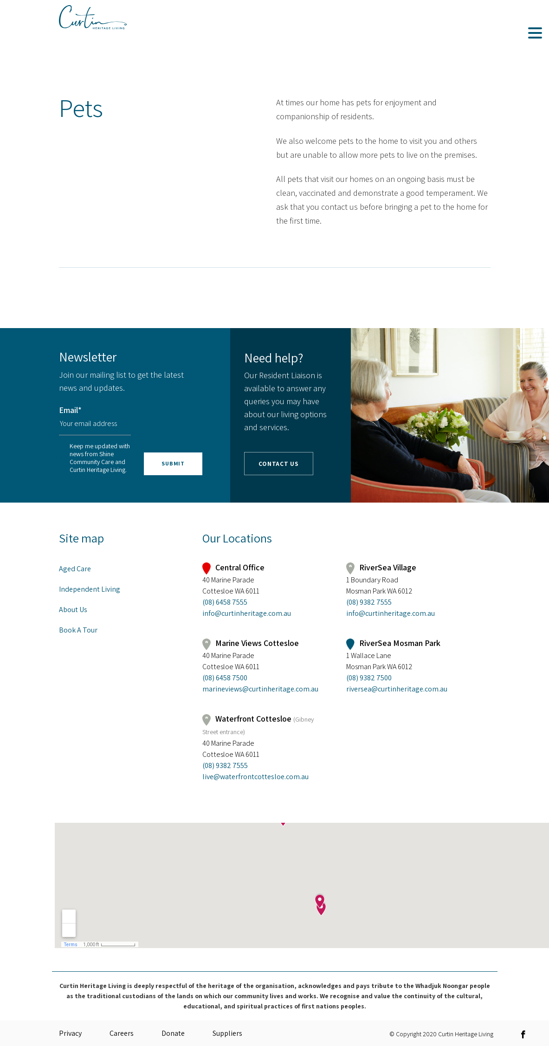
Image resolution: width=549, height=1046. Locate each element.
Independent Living (89, 589)
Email (70, 410)
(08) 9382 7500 (369, 678)
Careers (122, 1033)
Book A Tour (78, 630)
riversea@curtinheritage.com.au (396, 689)
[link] (526, 1034)
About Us (73, 609)
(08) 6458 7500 (224, 678)
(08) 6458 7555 (224, 602)
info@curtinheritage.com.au (246, 613)
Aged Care (75, 569)
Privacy (70, 1033)
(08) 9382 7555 (369, 602)
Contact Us (278, 464)
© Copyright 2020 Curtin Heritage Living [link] (441, 1033)
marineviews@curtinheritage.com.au (260, 689)
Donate (173, 1033)
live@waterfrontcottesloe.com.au (255, 776)
